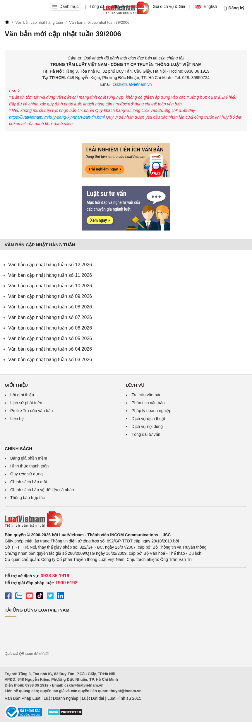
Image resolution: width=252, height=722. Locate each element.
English (206, 6)
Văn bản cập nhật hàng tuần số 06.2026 (50, 327)
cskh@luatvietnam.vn (132, 84)
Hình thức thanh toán (29, 466)
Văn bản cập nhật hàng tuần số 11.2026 (50, 275)
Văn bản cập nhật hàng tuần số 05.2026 (50, 338)
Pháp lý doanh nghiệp (152, 410)
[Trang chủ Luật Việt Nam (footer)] (126, 519)
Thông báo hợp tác (27, 497)
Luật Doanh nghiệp (61, 698)
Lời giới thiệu (22, 394)
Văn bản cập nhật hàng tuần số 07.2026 (50, 317)
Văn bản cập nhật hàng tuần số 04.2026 (50, 349)
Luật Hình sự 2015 (124, 698)
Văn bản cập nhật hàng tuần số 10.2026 (50, 285)
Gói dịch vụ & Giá (169, 6)
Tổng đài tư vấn (146, 434)
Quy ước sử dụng (26, 474)
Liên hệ (17, 418)
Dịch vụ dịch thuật (148, 418)
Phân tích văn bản (148, 402)
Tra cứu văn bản (147, 394)
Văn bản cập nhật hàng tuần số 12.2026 (50, 264)
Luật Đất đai (93, 698)
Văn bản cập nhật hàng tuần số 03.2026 (50, 359)
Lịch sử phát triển (26, 402)
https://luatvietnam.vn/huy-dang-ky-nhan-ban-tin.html (57, 117)
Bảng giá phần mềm (28, 458)
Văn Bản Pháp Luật (22, 698)
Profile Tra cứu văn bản (31, 410)
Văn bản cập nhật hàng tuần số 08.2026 (50, 306)
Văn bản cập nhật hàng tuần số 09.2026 (50, 296)
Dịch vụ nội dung (147, 426)
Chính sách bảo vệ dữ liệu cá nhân (42, 489)
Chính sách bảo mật (28, 481)
